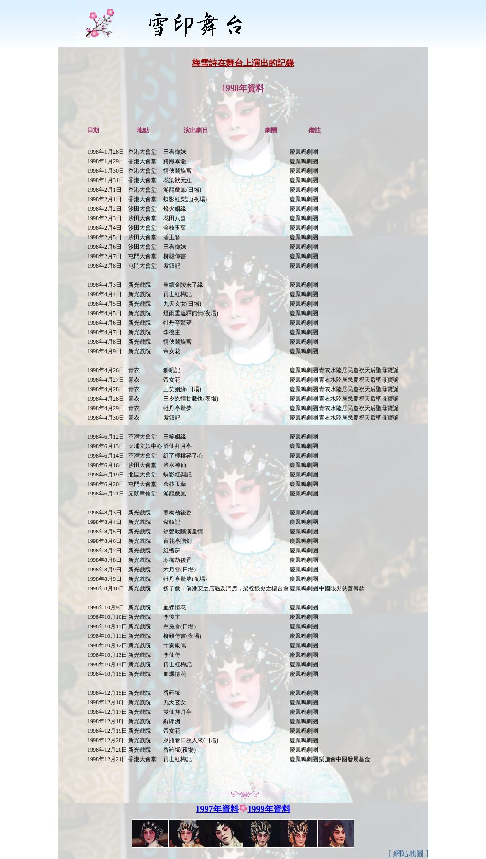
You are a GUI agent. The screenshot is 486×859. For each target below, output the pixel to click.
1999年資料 (269, 809)
